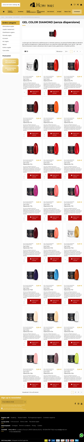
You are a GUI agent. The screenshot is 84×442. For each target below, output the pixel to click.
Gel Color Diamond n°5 (68, 80)
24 (66, 51)
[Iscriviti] (25, 402)
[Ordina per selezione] (59, 51)
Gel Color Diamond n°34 (48, 330)
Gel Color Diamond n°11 (68, 121)
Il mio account (15, 421)
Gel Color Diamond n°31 (68, 289)
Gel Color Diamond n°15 (68, 163)
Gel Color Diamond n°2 (27, 80)
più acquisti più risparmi (10, 62)
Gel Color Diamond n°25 (48, 247)
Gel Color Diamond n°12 (27, 163)
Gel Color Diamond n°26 (68, 247)
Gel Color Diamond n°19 (68, 205)
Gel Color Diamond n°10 (48, 121)
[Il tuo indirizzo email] (12, 402)
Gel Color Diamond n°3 (48, 80)
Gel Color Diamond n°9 (27, 121)
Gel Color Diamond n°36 (27, 372)
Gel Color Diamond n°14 (48, 163)
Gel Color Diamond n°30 (48, 289)
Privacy (34, 425)
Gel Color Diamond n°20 (28, 247)
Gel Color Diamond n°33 (28, 330)
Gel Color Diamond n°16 (27, 205)
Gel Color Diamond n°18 (48, 205)
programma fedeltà (10, 69)
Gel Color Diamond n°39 (69, 372)
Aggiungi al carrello (34, 92)
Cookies (39, 425)
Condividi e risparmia (49, 417)
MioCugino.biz (24, 440)
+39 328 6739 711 (47, 429)
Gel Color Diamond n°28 (28, 289)
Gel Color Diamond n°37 (48, 372)
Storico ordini (24, 421)
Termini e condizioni (24, 425)
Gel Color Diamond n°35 (68, 330)
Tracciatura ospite (34, 421)
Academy (13, 417)
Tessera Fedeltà (22, 417)
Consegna (15, 425)
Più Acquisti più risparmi (35, 417)
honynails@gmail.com (60, 429)
